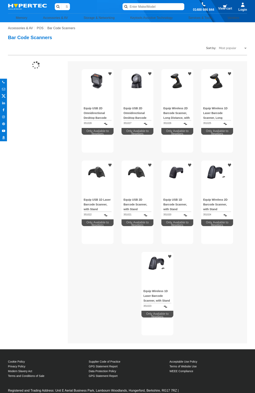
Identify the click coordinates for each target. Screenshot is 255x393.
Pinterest (3, 123)
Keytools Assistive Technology (152, 18)
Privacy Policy (16, 313)
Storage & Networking (96, 18)
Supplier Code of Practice (104, 308)
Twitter (3, 96)
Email (3, 89)
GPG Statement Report (103, 313)
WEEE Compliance (181, 318)
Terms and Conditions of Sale (26, 323)
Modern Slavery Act (20, 318)
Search (64, 7)
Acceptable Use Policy (183, 308)
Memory (20, 18)
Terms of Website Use (183, 313)
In (3, 103)
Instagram (3, 116)
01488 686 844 (203, 9)
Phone (3, 82)
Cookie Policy (16, 308)
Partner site (127, 386)
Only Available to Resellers (97, 133)
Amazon (3, 137)
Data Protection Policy (102, 318)
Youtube (3, 130)
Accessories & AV (52, 18)
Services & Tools (203, 18)
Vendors (235, 18)
